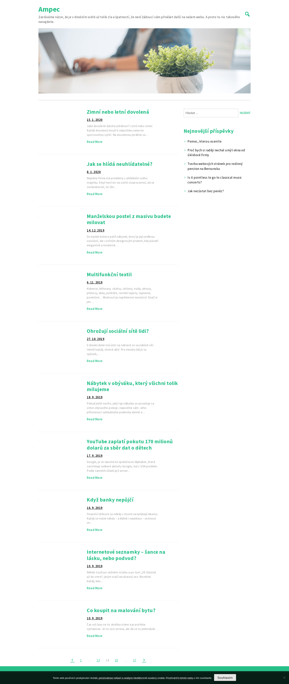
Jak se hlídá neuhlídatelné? (119, 164)
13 (98, 660)
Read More (95, 142)
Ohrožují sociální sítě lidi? (118, 331)
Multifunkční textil (109, 274)
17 (134, 660)
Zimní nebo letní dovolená (118, 112)
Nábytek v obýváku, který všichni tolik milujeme (132, 386)
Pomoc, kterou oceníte (205, 141)
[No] (284, 677)
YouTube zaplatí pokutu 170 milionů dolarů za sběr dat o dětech (130, 444)
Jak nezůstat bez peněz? (206, 191)
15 (116, 660)
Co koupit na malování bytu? (121, 610)
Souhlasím (225, 678)
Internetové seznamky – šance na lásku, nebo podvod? (126, 555)
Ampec (49, 9)
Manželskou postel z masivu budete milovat (129, 219)
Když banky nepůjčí (110, 499)
